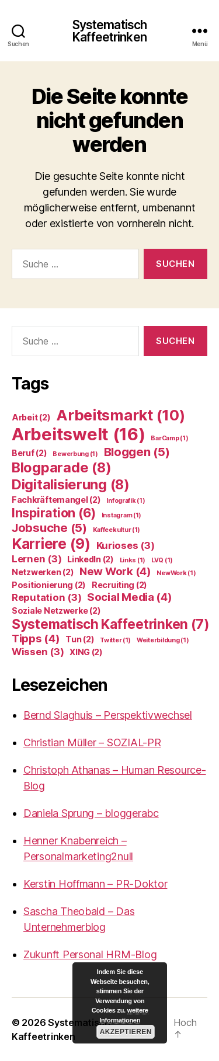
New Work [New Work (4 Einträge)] (115, 571)
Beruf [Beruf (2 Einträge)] (29, 453)
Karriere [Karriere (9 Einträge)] (51, 543)
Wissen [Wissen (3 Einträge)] (38, 652)
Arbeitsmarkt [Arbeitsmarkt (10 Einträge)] (120, 415)
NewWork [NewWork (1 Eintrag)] (176, 573)
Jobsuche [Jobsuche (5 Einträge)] (49, 527)
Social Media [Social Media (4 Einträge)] (129, 597)
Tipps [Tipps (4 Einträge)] (36, 638)
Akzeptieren (125, 1032)
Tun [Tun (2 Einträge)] (79, 639)
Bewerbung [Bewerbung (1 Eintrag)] (75, 454)
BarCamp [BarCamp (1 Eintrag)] (169, 438)
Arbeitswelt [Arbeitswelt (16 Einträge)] (78, 434)
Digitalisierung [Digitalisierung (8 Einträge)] (71, 484)
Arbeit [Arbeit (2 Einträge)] (31, 417)
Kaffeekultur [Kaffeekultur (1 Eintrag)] (117, 530)
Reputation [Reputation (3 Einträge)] (46, 597)
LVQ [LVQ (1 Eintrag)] (162, 560)
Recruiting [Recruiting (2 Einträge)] (119, 585)
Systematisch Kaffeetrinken (109, 31)
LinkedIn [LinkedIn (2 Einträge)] (90, 559)
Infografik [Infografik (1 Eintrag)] (125, 501)
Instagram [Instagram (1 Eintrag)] (122, 515)
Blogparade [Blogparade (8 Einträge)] (61, 467)
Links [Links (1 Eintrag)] (133, 560)
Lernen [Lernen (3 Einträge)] (36, 559)
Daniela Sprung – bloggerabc (91, 813)
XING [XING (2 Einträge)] (86, 652)
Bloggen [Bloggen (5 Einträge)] (137, 451)
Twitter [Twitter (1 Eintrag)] (115, 640)
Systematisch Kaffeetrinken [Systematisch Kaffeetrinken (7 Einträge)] (111, 624)
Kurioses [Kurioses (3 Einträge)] (125, 545)
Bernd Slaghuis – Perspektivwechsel (107, 715)
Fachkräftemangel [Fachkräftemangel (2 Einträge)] (56, 500)
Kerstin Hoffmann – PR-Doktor (95, 884)
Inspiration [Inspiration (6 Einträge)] (54, 512)
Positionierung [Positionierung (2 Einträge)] (49, 585)
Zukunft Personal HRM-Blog (90, 954)
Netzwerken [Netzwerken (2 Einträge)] (43, 572)
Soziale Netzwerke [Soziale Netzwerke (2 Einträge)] (56, 610)
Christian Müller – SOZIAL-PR (92, 742)
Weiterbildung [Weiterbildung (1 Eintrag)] (163, 640)
